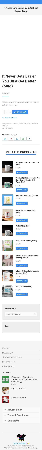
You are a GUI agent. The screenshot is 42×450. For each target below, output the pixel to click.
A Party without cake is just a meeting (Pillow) (27, 257)
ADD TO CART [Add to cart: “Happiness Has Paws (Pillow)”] (21, 203)
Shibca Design (32, 448)
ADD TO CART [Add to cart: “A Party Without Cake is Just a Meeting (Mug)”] (21, 281)
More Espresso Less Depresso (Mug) (27, 163)
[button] (9, 117)
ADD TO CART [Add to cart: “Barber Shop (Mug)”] (21, 233)
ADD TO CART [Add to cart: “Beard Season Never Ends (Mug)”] (21, 220)
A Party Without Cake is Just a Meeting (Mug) (27, 272)
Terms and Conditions (12, 357)
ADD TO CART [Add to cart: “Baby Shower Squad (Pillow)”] (21, 248)
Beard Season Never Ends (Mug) (25, 211)
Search (34, 314)
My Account (7, 353)
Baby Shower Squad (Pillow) (26, 241)
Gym (29, 123)
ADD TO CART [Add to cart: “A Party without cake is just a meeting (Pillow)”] (21, 265)
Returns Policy (8, 362)
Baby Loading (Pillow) (24, 286)
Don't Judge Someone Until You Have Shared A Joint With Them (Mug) (28, 180)
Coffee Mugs (23, 123)
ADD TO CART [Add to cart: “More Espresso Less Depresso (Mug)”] (21, 172)
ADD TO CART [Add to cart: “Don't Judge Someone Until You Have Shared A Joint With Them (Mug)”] (21, 190)
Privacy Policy (8, 366)
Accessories (14, 123)
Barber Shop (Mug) (23, 226)
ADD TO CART (20, 112)
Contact (5, 348)
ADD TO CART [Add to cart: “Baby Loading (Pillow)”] (21, 294)
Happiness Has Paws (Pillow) (27, 195)
